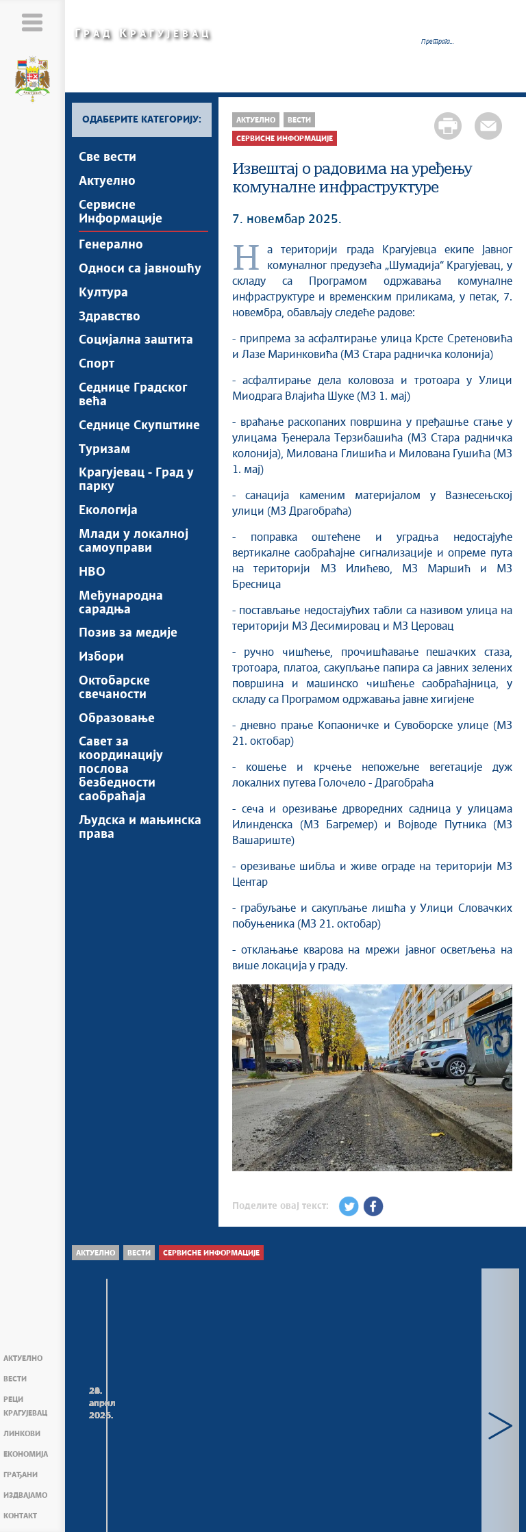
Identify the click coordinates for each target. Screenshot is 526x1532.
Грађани (20, 1475)
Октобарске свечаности (114, 691)
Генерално (111, 246)
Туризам (104, 451)
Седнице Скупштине (139, 427)
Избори (101, 660)
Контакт (20, 1516)
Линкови (21, 1434)
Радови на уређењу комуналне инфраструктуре (138, 1425)
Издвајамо (25, 1495)
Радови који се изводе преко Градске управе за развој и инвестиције (293, 1432)
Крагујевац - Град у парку (136, 482)
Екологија (108, 513)
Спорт (96, 365)
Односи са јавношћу (140, 270)
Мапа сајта (127, 1515)
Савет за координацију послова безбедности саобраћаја (121, 772)
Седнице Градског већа (133, 396)
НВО (92, 574)
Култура (103, 294)
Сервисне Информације (120, 212)
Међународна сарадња (121, 605)
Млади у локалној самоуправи (133, 544)
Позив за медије (128, 636)
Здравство (109, 317)
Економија (25, 1454)
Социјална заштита (136, 341)
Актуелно (22, 1358)
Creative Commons (246, 1508)
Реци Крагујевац (25, 1406)
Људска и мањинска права (140, 831)
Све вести (107, 157)
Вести (15, 1379)
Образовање (117, 721)
